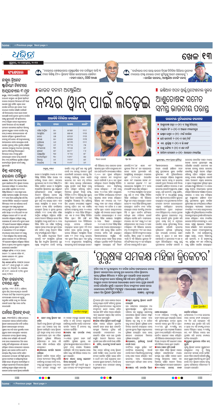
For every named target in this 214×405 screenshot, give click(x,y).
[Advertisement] (52, 21)
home (5, 45)
